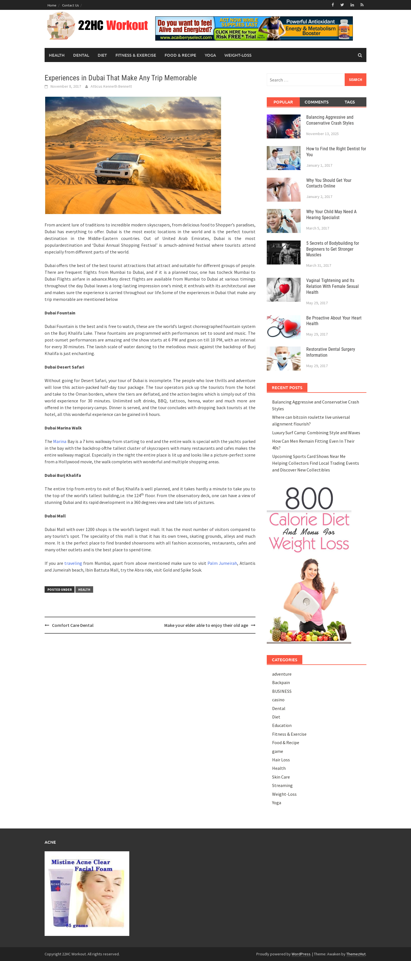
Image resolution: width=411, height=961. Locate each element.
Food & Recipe (180, 55)
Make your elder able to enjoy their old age (206, 625)
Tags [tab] (350, 102)
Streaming (282, 785)
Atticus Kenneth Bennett (111, 86)
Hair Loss (281, 759)
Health (57, 55)
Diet (102, 55)
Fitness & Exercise (135, 55)
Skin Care (281, 777)
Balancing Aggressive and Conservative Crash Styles (330, 120)
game (277, 751)
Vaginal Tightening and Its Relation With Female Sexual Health (332, 286)
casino (278, 699)
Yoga (210, 55)
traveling (73, 563)
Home (51, 5)
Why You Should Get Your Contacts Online (328, 183)
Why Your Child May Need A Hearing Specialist (331, 214)
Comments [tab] (317, 102)
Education (282, 725)
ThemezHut (356, 953)
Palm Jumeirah (222, 563)
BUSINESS (282, 691)
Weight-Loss (238, 55)
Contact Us (70, 5)
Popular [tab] (283, 102)
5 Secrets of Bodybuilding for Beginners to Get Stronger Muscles (332, 249)
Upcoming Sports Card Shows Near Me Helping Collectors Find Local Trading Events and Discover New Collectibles (315, 463)
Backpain (281, 682)
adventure (282, 674)
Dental (81, 55)
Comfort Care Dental (72, 625)
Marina (59, 441)
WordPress (301, 953)
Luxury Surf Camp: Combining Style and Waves (316, 432)
